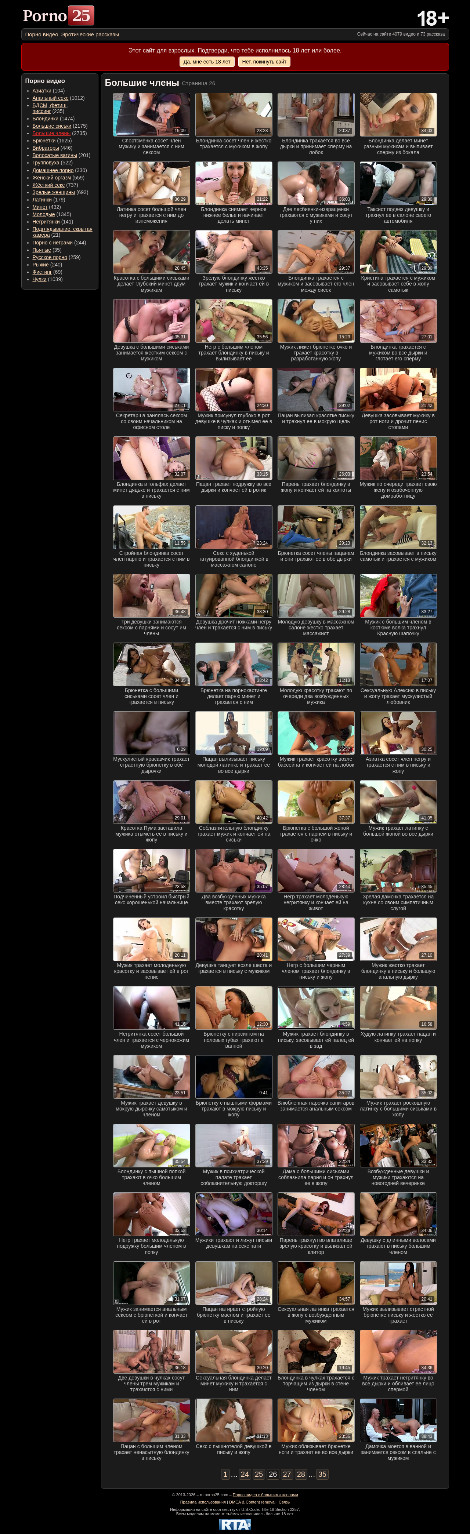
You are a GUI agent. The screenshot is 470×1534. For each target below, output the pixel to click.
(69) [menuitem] (47, 272)
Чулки (40, 279)
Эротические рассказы (90, 34)
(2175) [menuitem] (60, 126)
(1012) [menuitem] (59, 98)
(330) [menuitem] (60, 170)
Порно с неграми (53, 243)
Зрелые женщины (54, 192)
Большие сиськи (52, 126)
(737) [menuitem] (55, 185)
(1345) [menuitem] (52, 214)
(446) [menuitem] (53, 148)
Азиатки (42, 91)
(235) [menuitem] (50, 108)
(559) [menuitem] (59, 178)
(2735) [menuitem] (60, 133)
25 (259, 1474)
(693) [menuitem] (60, 192)
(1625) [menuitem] (52, 140)
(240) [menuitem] (47, 265)
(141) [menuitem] (53, 222)
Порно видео (41, 34)
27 (287, 1474)
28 (301, 1474)
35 (322, 1474)
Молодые (44, 214)
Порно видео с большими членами (265, 1495)
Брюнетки (44, 140)
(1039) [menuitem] (48, 279)
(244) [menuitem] (59, 243)
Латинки (42, 200)
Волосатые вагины (55, 155)
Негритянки (46, 222)
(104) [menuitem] (49, 91)
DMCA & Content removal (252, 1502)
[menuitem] (41, 34)
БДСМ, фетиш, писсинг (50, 108)
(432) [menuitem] (47, 207)
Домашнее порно (53, 170)
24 (245, 1474)
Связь (284, 1502)
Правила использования (203, 1502)
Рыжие (41, 265)
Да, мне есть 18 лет (207, 62)
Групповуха (46, 163)
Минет (40, 207)
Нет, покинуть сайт (264, 62)
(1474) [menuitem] (54, 118)
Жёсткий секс (49, 185)
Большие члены (52, 133)
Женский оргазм (52, 178)
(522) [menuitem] (53, 163)
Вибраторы (46, 148)
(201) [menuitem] (62, 155)
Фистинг (42, 272)
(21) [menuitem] (63, 232)
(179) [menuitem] (49, 200)
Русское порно (50, 257)
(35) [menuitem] (47, 250)
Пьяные (42, 250)
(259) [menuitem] (57, 257)
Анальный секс (51, 98)
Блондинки (46, 118)
